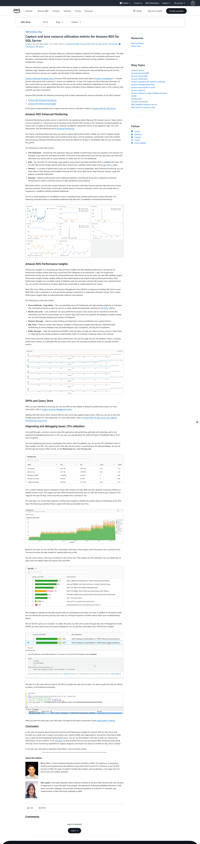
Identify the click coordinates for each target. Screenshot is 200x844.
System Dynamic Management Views (57, 409)
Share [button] (39, 47)
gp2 (104, 165)
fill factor (105, 308)
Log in (74, 831)
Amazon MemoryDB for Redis (143, 87)
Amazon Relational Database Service (39, 78)
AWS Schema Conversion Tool (143, 107)
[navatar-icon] (193, 3)
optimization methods (106, 720)
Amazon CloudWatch (103, 78)
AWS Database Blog (33, 32)
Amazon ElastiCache (139, 79)
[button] (195, 3)
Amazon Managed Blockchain (143, 84)
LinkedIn (136, 137)
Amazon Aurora (137, 70)
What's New (136, 46)
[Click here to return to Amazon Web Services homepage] (16, 12)
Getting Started (137, 43)
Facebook (136, 134)
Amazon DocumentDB (140, 73)
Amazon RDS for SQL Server (104, 108)
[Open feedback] (197, 422)
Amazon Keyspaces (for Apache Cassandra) (148, 82)
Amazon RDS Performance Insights (42, 104)
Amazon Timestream (139, 102)
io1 (111, 165)
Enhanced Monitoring (65, 128)
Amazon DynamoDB (139, 76)
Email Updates (138, 143)
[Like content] (30, 807)
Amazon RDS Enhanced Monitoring (42, 100)
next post (58, 741)
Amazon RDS (136, 99)
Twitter (135, 131)
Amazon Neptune (138, 90)
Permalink (113, 44)
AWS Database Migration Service (144, 104)
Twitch (135, 140)
